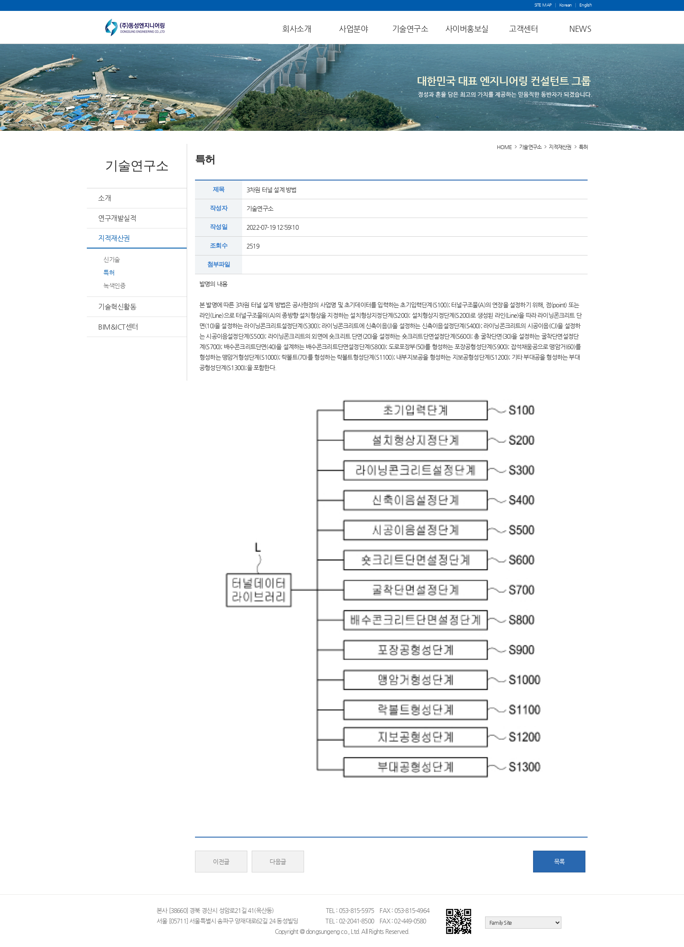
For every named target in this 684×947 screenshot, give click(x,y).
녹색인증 (114, 285)
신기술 (111, 259)
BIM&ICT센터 (118, 327)
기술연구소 (410, 28)
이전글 (221, 861)
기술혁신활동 (117, 307)
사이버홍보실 (467, 28)
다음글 (278, 861)
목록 (559, 861)
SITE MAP (543, 5)
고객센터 (523, 28)
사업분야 (353, 28)
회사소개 (296, 28)
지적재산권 (114, 238)
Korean (565, 5)
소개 (104, 198)
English (585, 5)
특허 (108, 272)
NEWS (580, 28)
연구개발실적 (117, 218)
